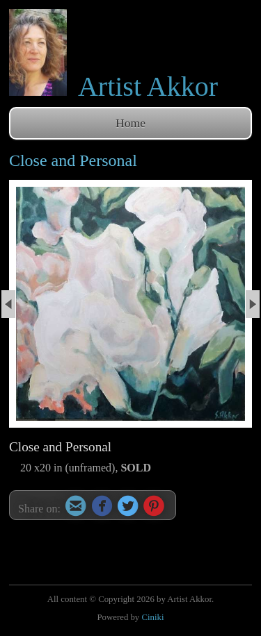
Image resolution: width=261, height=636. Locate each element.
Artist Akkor (148, 86)
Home (130, 123)
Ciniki (152, 617)
